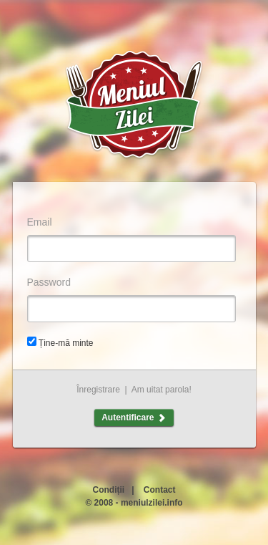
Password (49, 282)
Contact (160, 490)
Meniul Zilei (134, 105)
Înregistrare (98, 390)
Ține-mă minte (66, 343)
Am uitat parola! (161, 390)
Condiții (108, 490)
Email (39, 222)
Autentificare (134, 418)
